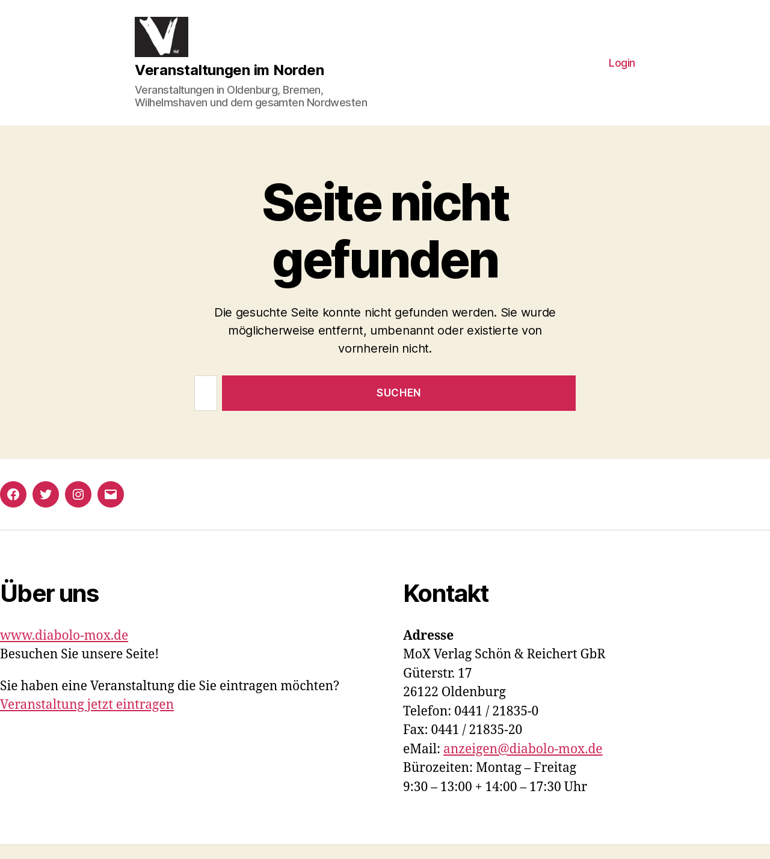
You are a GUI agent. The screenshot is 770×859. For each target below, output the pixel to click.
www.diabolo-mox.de (64, 650)
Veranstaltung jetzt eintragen (87, 719)
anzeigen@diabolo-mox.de (523, 763)
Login (622, 69)
